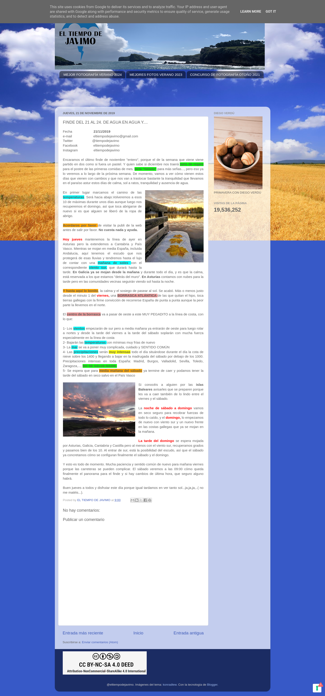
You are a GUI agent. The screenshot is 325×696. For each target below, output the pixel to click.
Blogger (212, 684)
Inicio (138, 633)
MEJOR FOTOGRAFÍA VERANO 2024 (92, 74)
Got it (271, 11)
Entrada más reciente (83, 633)
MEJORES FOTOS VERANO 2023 (156, 74)
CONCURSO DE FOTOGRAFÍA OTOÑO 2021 (225, 74)
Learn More (250, 11)
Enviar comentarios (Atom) (100, 642)
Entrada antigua (189, 633)
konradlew (170, 684)
